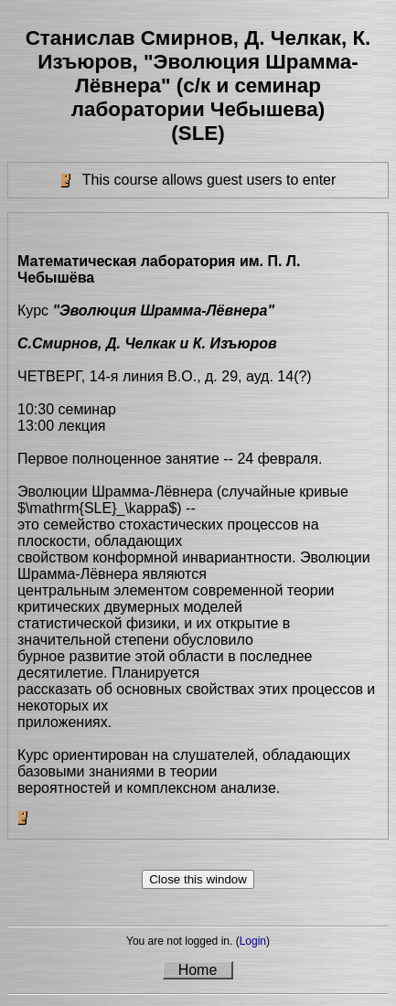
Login (253, 941)
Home (198, 970)
